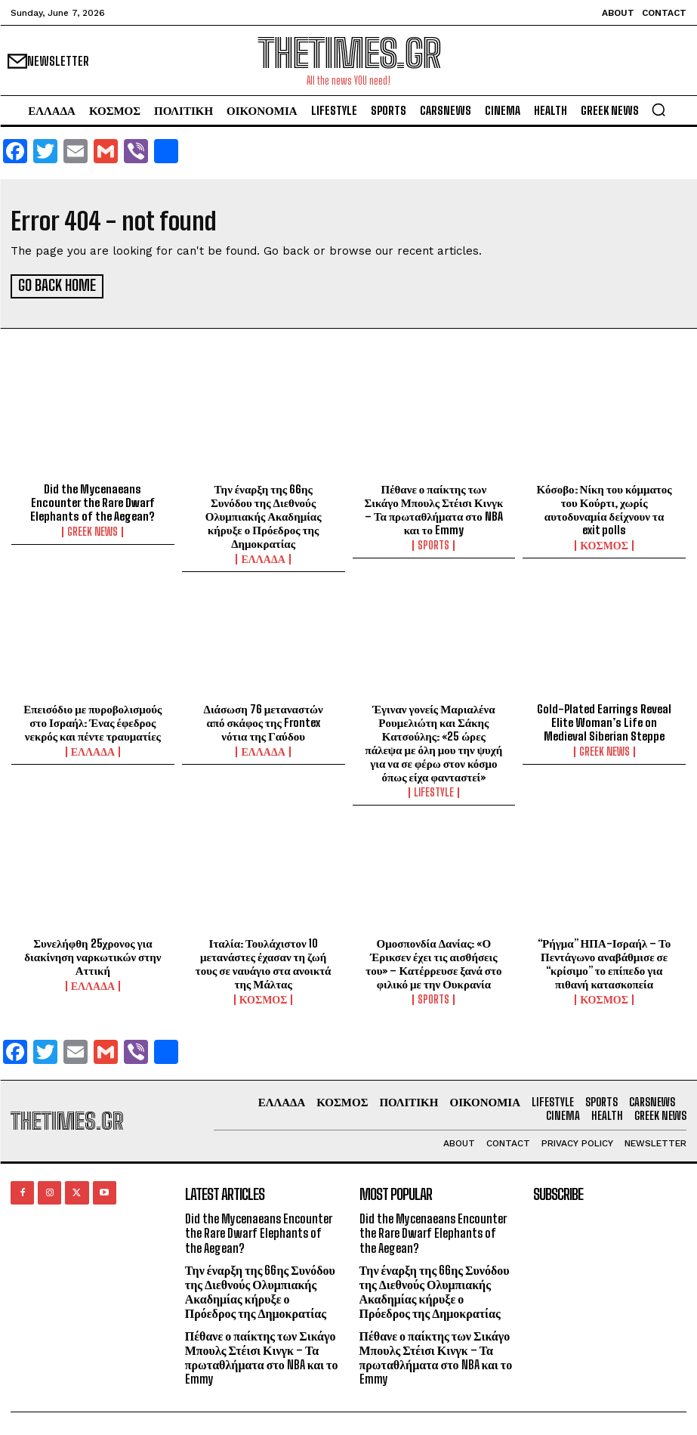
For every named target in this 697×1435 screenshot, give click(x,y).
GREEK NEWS (92, 529)
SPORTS (433, 543)
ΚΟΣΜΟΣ (604, 543)
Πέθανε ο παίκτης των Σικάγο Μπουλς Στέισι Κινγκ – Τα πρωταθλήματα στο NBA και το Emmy (433, 507)
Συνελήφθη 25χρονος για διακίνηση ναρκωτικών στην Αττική (92, 954)
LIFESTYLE (434, 790)
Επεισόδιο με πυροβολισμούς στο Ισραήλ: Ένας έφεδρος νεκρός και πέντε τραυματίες (92, 720)
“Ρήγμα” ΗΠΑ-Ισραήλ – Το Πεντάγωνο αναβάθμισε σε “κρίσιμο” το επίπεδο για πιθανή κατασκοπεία (604, 961)
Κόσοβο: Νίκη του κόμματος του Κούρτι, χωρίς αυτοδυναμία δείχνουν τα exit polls (604, 507)
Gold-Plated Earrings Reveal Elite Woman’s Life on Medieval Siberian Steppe (604, 720)
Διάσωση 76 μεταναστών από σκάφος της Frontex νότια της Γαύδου (262, 720)
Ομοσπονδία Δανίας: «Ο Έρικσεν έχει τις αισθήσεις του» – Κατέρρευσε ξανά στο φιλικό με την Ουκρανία (433, 961)
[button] (658, 109)
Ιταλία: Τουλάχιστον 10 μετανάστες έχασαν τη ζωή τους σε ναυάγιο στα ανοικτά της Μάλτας (264, 961)
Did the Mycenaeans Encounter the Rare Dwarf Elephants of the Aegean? (92, 500)
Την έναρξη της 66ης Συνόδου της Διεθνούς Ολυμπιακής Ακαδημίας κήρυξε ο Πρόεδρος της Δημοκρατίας (263, 514)
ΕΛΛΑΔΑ (263, 557)
